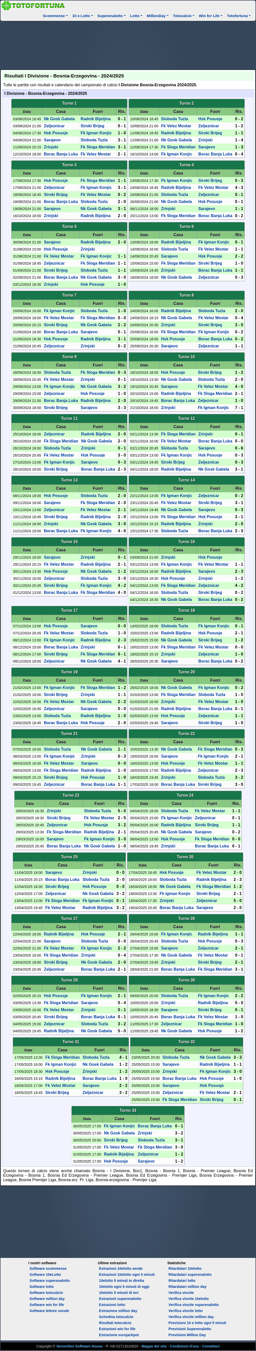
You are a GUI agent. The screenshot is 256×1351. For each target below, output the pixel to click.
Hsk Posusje (56, 133)
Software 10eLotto (45, 1275)
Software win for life (46, 1305)
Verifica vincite (181, 1293)
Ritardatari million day (187, 1287)
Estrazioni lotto (112, 1305)
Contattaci (211, 1346)
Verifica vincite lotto (185, 1311)
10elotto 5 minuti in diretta (121, 1281)
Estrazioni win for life (117, 1329)
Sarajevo (52, 140)
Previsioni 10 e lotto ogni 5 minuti (197, 1323)
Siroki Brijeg (92, 126)
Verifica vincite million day (191, 1317)
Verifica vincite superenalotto (193, 1305)
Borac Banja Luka (61, 154)
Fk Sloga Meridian (98, 147)
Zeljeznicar (54, 126)
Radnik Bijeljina (96, 119)
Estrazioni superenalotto (120, 1299)
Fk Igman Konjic (96, 133)
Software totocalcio (46, 1293)
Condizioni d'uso (184, 1346)
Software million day (47, 1299)
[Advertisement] (128, 44)
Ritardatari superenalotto (189, 1275)
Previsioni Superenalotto (189, 1329)
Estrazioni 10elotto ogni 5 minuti (127, 1275)
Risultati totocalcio (115, 1323)
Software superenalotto (49, 1281)
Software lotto (41, 1287)
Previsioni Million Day (187, 1335)
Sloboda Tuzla (94, 140)
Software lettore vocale (49, 1311)
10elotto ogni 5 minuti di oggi (124, 1287)
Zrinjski (51, 147)
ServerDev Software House (79, 1346)
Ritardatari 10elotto (184, 1268)
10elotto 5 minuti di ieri (118, 1293)
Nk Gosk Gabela (59, 119)
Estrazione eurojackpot (119, 1335)
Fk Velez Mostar (96, 154)
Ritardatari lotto (181, 1281)
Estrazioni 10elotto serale (121, 1268)
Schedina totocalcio (116, 1317)
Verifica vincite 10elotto (188, 1299)
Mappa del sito (154, 1346)
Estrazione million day (118, 1311)
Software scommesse (47, 1268)
